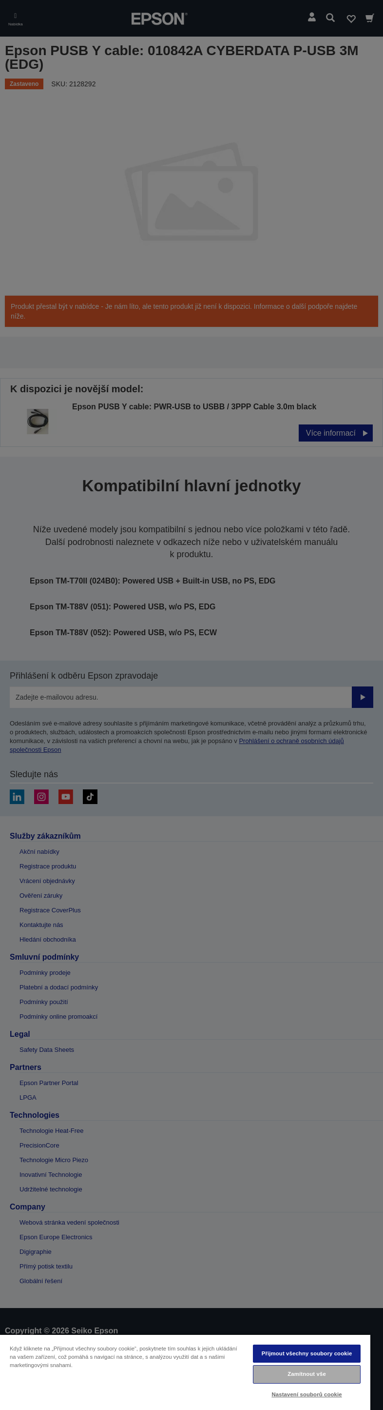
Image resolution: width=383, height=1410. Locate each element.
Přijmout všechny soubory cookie (307, 1353)
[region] (185, 1372)
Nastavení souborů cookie (306, 1394)
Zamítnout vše (306, 1374)
